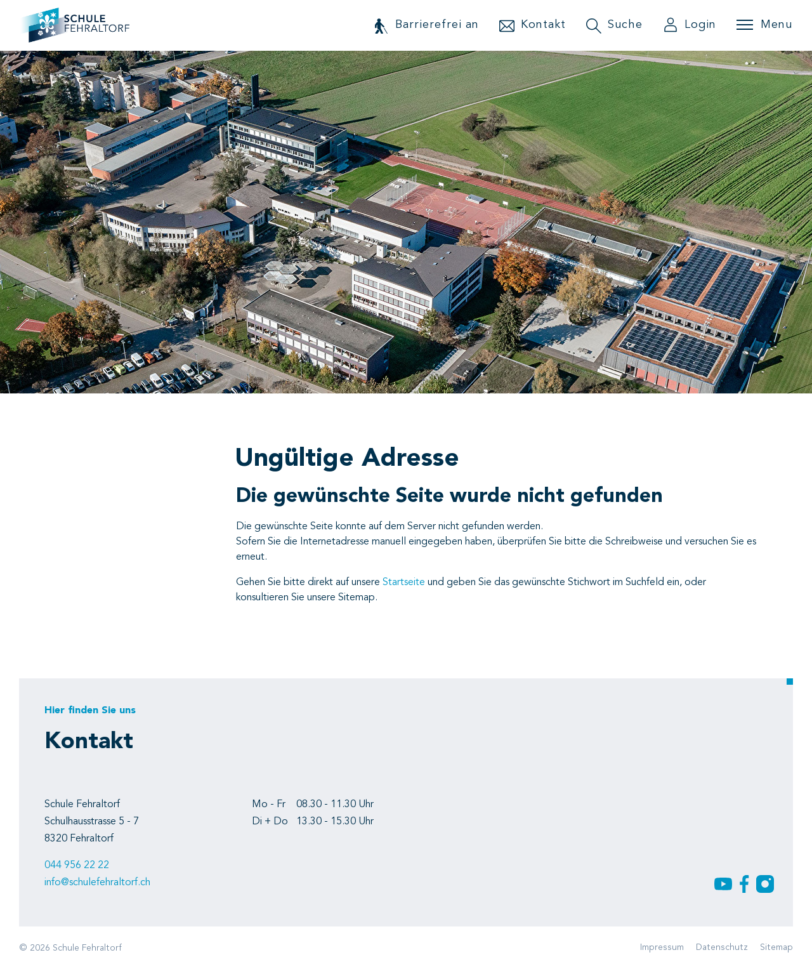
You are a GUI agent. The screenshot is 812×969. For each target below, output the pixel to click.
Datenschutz (722, 947)
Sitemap (776, 947)
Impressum (662, 947)
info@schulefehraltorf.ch (97, 883)
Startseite (404, 582)
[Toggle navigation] (764, 24)
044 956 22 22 (76, 865)
